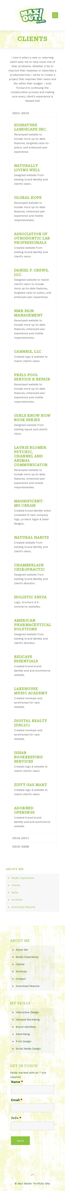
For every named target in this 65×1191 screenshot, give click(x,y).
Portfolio (17, 899)
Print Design (23, 1041)
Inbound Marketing (28, 1019)
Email (16, 1100)
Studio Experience (22, 878)
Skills (14, 892)
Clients (15, 885)
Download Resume (23, 907)
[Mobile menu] (55, 15)
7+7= (16, 1118)
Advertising (23, 1034)
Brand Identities (26, 1026)
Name (17, 1082)
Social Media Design (28, 1048)
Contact (21, 978)
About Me (22, 949)
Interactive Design (27, 1012)
